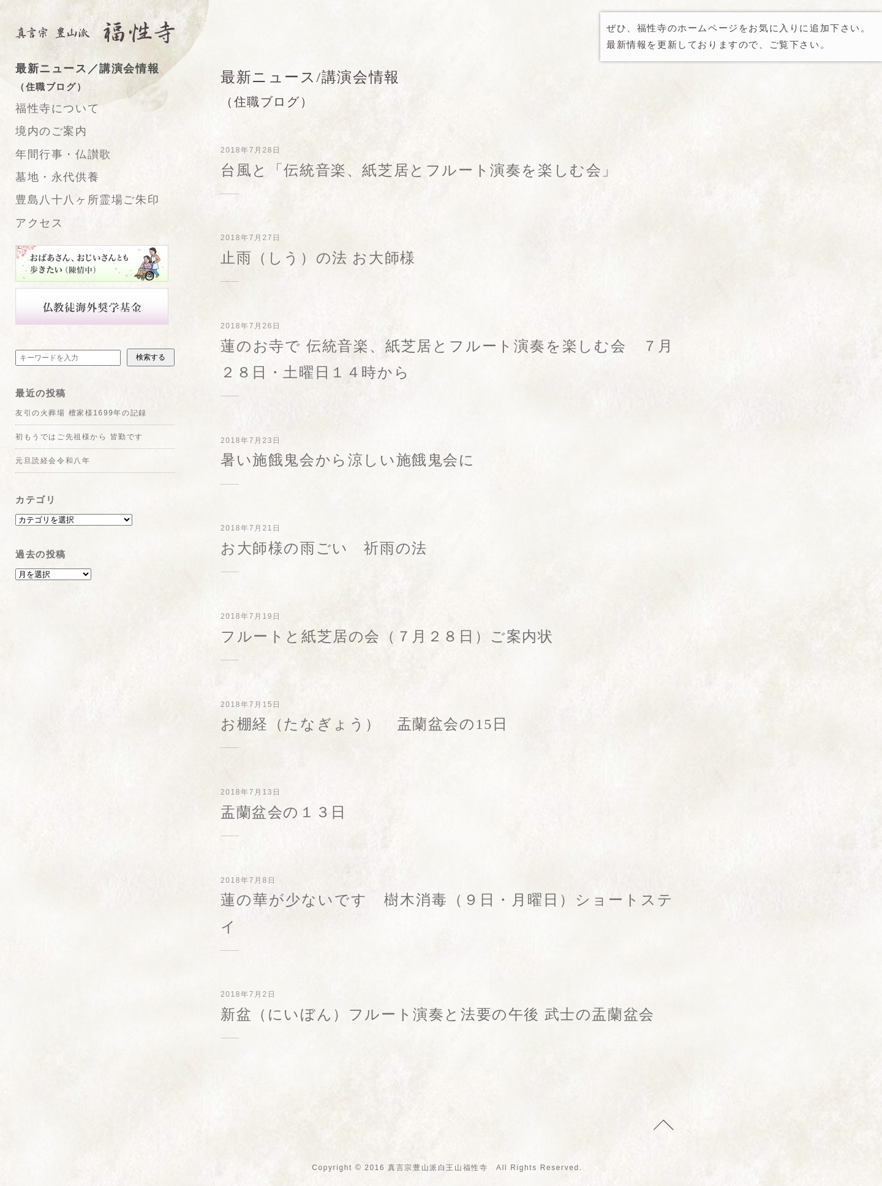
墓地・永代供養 (57, 177)
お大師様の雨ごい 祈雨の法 (324, 548)
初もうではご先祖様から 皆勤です (79, 436)
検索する (150, 357)
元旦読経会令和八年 (52, 460)
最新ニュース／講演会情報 (107, 79)
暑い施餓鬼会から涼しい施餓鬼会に (348, 460)
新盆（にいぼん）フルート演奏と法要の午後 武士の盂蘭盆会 (438, 1014)
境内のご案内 (51, 131)
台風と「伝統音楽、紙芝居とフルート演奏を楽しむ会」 (419, 170)
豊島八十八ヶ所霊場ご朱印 (87, 200)
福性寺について (57, 108)
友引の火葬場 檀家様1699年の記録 (81, 413)
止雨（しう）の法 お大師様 (318, 258)
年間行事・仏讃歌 (63, 154)
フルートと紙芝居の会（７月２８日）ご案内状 (387, 636)
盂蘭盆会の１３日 (284, 812)
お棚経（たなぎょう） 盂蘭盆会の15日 (364, 724)
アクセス (39, 223)
